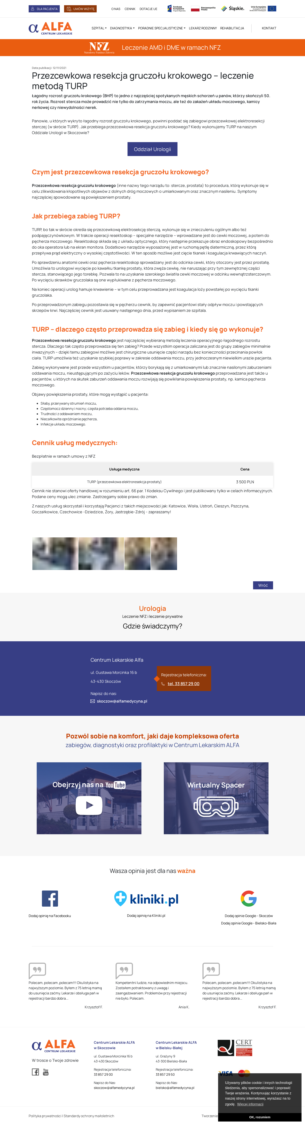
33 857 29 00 (103, 1074)
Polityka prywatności (45, 1115)
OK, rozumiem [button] (259, 1117)
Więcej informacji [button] (250, 1104)
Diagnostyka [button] (121, 28)
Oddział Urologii (152, 149)
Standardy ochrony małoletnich (89, 1115)
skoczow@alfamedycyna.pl (122, 701)
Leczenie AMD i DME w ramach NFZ (152, 47)
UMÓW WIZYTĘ (83, 9)
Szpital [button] (98, 28)
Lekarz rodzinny (203, 28)
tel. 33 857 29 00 (183, 683)
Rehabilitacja (232, 28)
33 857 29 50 (165, 1074)
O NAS (115, 9)
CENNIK (130, 9)
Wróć (263, 585)
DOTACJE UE (148, 9)
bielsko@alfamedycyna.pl (175, 1087)
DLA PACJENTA (47, 9)
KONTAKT (269, 28)
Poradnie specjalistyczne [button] (160, 28)
